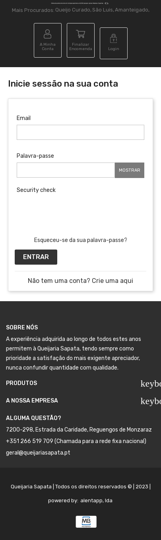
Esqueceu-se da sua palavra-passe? (80, 240)
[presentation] (77, 212)
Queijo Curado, (73, 10)
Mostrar (129, 170)
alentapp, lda (96, 500)
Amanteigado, (132, 10)
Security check (36, 190)
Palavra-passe (35, 156)
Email (24, 118)
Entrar (36, 257)
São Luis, (103, 10)
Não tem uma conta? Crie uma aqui (80, 281)
